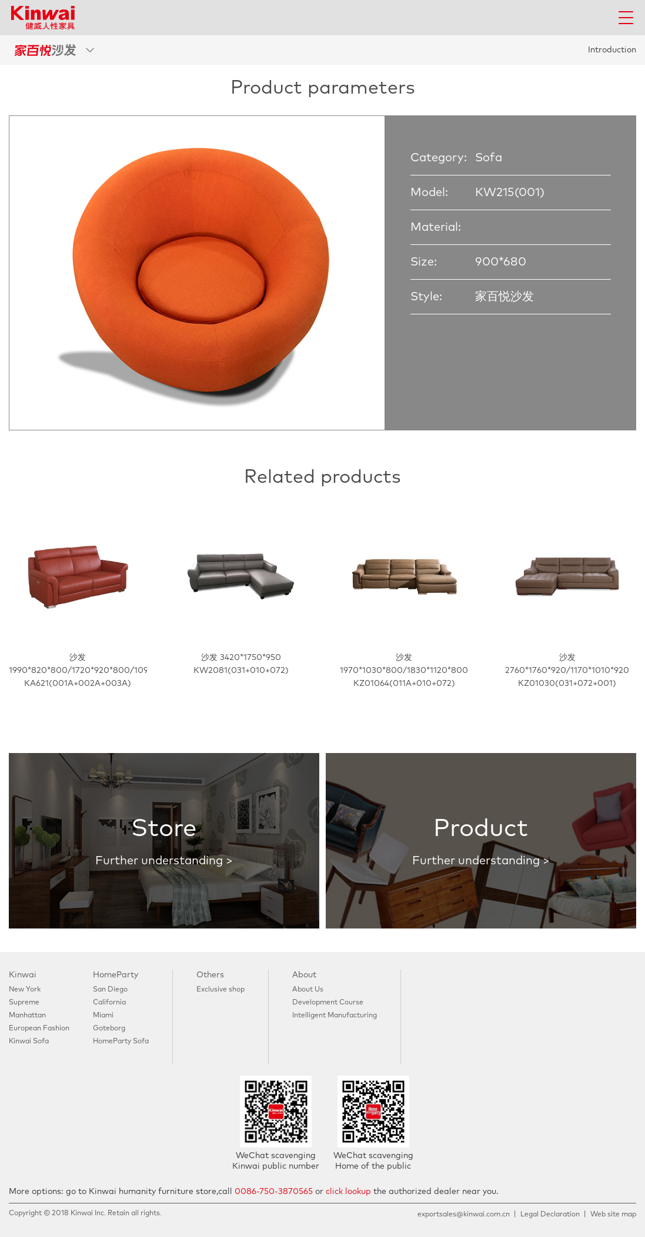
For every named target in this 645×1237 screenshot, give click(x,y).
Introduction (612, 50)
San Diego (110, 989)
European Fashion (39, 1028)
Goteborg (109, 1028)
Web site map (613, 1214)
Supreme (24, 1002)
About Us (307, 989)
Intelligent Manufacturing (334, 1015)
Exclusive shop (220, 989)
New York (25, 989)
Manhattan (27, 1015)
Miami (103, 1015)
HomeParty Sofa (121, 1041)
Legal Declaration (550, 1214)
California (109, 1002)
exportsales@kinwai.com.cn (463, 1214)
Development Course (327, 1002)
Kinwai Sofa (29, 1041)
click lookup (348, 1192)
